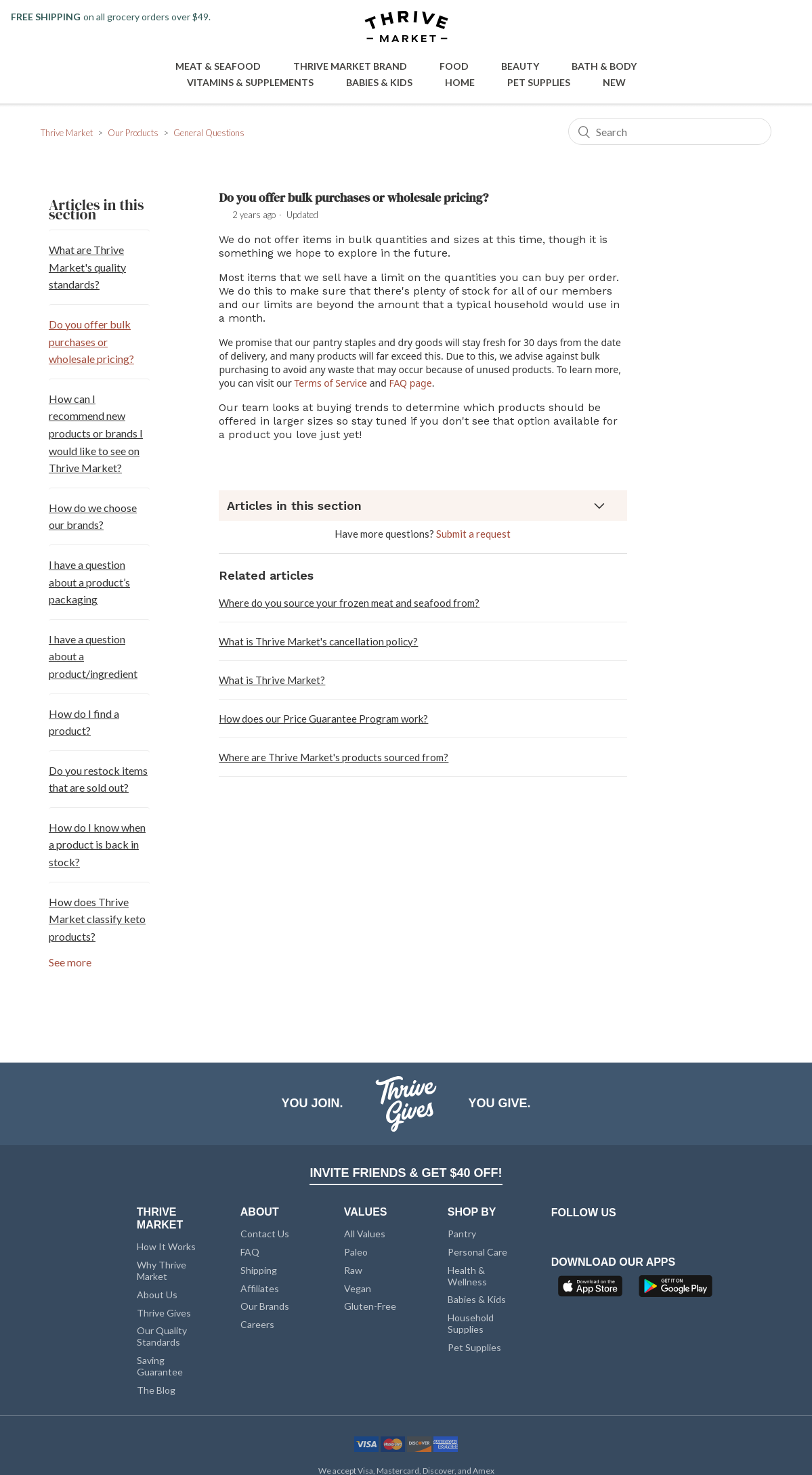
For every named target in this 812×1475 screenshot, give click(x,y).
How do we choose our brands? (93, 516)
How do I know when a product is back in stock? (97, 844)
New (614, 82)
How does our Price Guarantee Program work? (323, 718)
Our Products (133, 132)
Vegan (357, 1288)
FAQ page (410, 383)
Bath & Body (604, 66)
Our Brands (264, 1306)
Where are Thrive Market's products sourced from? (333, 757)
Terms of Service (330, 383)
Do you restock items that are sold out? (98, 779)
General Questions (208, 132)
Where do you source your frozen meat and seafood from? (349, 603)
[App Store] (592, 1290)
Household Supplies (471, 1323)
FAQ (249, 1252)
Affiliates (259, 1288)
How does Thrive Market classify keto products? (97, 919)
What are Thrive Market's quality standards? (87, 267)
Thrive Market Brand (350, 66)
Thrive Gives (164, 1313)
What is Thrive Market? (272, 680)
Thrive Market (67, 132)
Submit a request (473, 534)
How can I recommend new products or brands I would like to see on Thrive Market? (96, 433)
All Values (364, 1233)
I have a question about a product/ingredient (93, 656)
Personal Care (477, 1252)
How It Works (166, 1246)
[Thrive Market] (406, 27)
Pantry (462, 1233)
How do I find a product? (84, 722)
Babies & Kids (379, 82)
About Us (157, 1294)
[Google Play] (675, 1290)
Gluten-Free (370, 1306)
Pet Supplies (538, 82)
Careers (257, 1324)
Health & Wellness (467, 1275)
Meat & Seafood (218, 66)
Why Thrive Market (161, 1270)
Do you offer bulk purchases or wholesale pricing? (91, 341)
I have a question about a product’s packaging (89, 581)
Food (454, 66)
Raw (353, 1270)
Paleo (356, 1252)
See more (70, 962)
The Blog (156, 1390)
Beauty (520, 66)
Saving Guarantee (160, 1365)
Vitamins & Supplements (250, 82)
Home (460, 82)
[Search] (669, 131)
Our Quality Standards (162, 1336)
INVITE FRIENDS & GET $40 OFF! (405, 1173)
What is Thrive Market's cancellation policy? (318, 641)
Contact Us (264, 1233)
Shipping (258, 1270)
